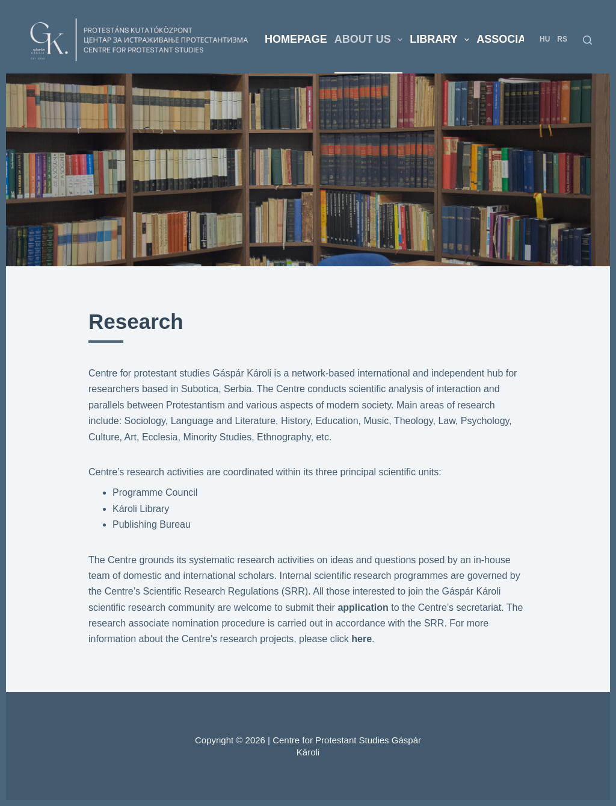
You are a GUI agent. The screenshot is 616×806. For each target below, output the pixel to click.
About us (370, 40)
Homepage (296, 39)
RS (562, 39)
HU (545, 39)
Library (441, 40)
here (361, 639)
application (364, 607)
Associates (511, 39)
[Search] (587, 40)
